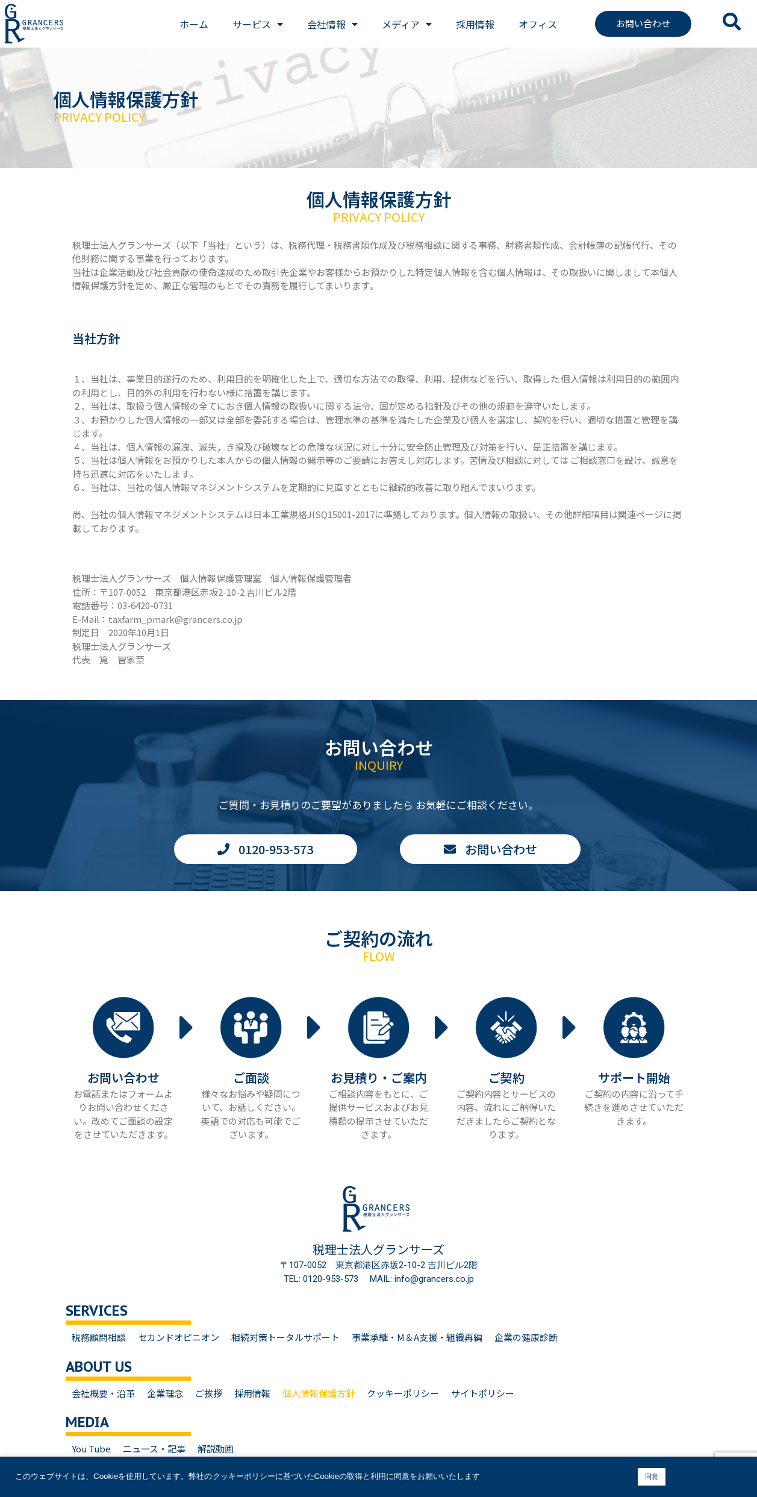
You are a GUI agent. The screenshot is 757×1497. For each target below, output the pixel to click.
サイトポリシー (482, 1393)
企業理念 (165, 1393)
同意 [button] (651, 1476)
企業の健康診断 (526, 1337)
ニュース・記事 (154, 1448)
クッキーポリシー (403, 1393)
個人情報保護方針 (318, 1393)
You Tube (91, 1448)
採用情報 (475, 24)
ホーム (193, 24)
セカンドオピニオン (178, 1337)
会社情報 (332, 24)
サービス (257, 24)
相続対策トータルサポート (285, 1337)
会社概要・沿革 (103, 1393)
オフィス (538, 24)
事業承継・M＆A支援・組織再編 (417, 1337)
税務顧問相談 (99, 1337)
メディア (407, 24)
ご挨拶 (208, 1393)
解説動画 (216, 1448)
